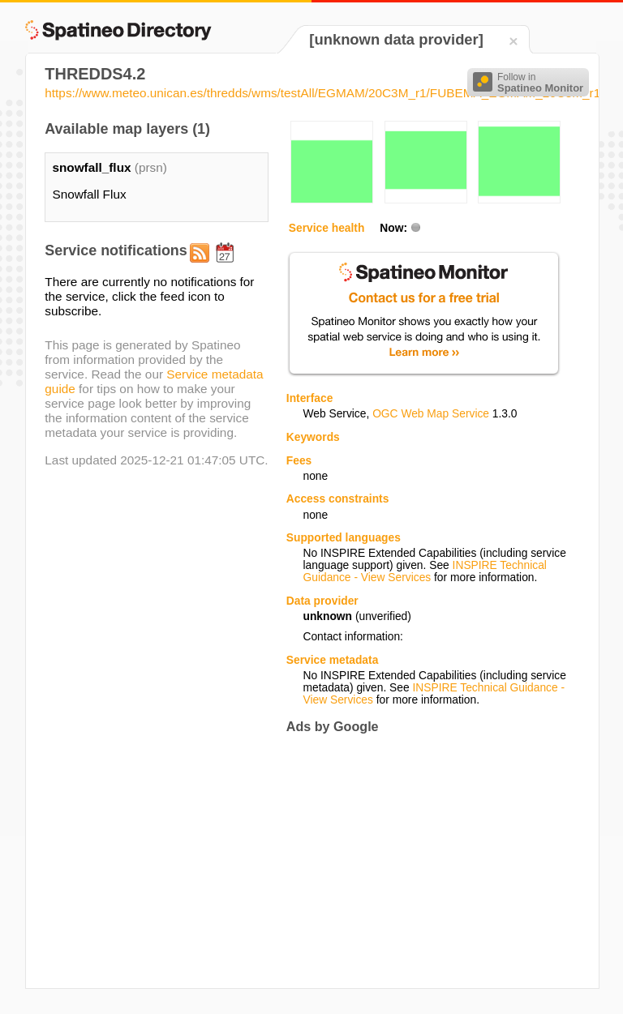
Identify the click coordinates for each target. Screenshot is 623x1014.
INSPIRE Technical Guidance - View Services (424, 571)
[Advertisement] (422, 860)
